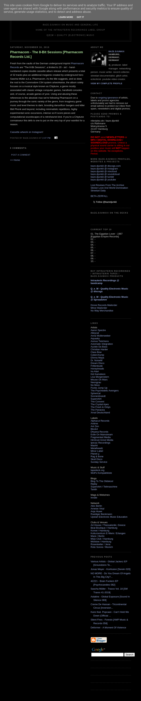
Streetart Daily (98, 190)
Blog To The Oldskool (102, 481)
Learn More (66, 17)
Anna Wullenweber (101, 335)
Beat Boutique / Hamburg (104, 527)
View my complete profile (107, 84)
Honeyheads (97, 368)
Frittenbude (97, 365)
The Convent (97, 401)
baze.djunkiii (117, 52)
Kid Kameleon (98, 374)
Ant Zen (95, 426)
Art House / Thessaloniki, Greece (108, 525)
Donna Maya (97, 357)
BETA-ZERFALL (99, 196)
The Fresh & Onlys (100, 407)
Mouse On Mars (99, 379)
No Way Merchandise (102, 310)
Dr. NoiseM (96, 360)
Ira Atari (95, 371)
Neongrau (96, 382)
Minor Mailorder (99, 307)
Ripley (94, 484)
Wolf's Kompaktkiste (101, 473)
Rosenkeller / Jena (100, 544)
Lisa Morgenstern (100, 376)
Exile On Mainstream (102, 434)
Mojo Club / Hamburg (102, 538)
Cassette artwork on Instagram (26, 132)
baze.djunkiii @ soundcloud (105, 174)
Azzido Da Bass (99, 346)
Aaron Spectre (98, 330)
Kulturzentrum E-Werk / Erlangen (108, 533)
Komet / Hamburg (100, 530)
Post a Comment (21, 155)
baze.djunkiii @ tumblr (102, 176)
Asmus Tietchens (100, 341)
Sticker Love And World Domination (109, 187)
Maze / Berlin (98, 536)
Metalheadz (97, 448)
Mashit (94, 445)
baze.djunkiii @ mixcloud (104, 171)
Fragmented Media (101, 437)
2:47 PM (46, 138)
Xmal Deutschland (100, 412)
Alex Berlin (96, 505)
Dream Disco (97, 363)
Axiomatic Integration (102, 344)
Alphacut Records (100, 420)
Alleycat (95, 333)
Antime (94, 423)
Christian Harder (99, 349)
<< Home (15, 160)
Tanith (94, 489)
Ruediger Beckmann (101, 514)
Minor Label (97, 451)
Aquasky (95, 338)
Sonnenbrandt (98, 396)
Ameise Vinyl (97, 508)
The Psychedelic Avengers (105, 390)
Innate (94, 497)
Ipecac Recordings (100, 442)
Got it (80, 17)
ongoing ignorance (108, 97)
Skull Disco (96, 459)
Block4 (94, 429)
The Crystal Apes (100, 404)
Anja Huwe (96, 511)
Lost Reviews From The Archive (107, 185)
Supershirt (96, 398)
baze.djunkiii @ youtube (103, 179)
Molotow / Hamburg (101, 541)
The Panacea (98, 409)
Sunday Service (99, 462)
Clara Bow (96, 352)
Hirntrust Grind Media (102, 440)
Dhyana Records (99, 431)
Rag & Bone (97, 456)
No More (95, 385)
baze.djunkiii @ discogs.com (106, 165)
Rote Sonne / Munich (102, 547)
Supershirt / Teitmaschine (104, 486)
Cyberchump (97, 355)
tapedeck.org (97, 470)
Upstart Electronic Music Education (109, 516)
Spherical (96, 393)
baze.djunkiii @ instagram (104, 168)
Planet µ (95, 453)
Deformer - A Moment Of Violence (108, 627)
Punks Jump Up (99, 387)
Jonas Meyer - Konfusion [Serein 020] (111, 569)
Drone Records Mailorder (104, 305)
